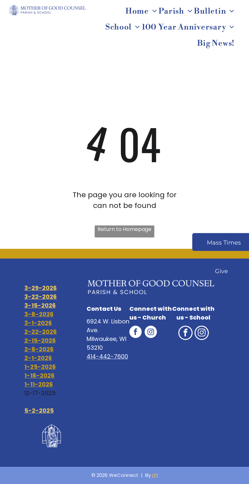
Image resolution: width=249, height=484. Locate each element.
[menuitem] (142, 11)
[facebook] (135, 333)
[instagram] (151, 333)
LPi (155, 475)
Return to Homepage (124, 229)
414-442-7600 (107, 356)
